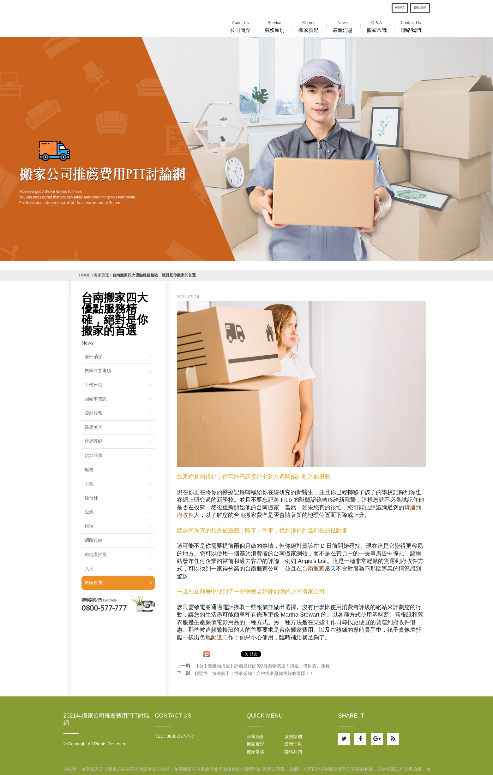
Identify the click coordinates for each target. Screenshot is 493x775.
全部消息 (93, 356)
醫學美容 (93, 427)
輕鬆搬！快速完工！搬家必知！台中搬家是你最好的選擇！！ (254, 673)
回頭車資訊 (96, 398)
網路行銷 (93, 540)
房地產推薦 (96, 554)
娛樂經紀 (93, 441)
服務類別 (274, 26)
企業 (89, 511)
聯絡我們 (420, 7)
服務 (89, 469)
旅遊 (89, 526)
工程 (89, 483)
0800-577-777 (104, 608)
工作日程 (93, 384)
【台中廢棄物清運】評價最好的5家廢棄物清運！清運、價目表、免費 (262, 665)
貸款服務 (93, 413)
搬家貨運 (101, 275)
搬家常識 (377, 26)
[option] (246, 149)
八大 (89, 568)
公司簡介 (240, 26)
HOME (400, 7)
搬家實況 (308, 26)
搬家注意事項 (98, 370)
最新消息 (343, 26)
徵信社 (91, 497)
